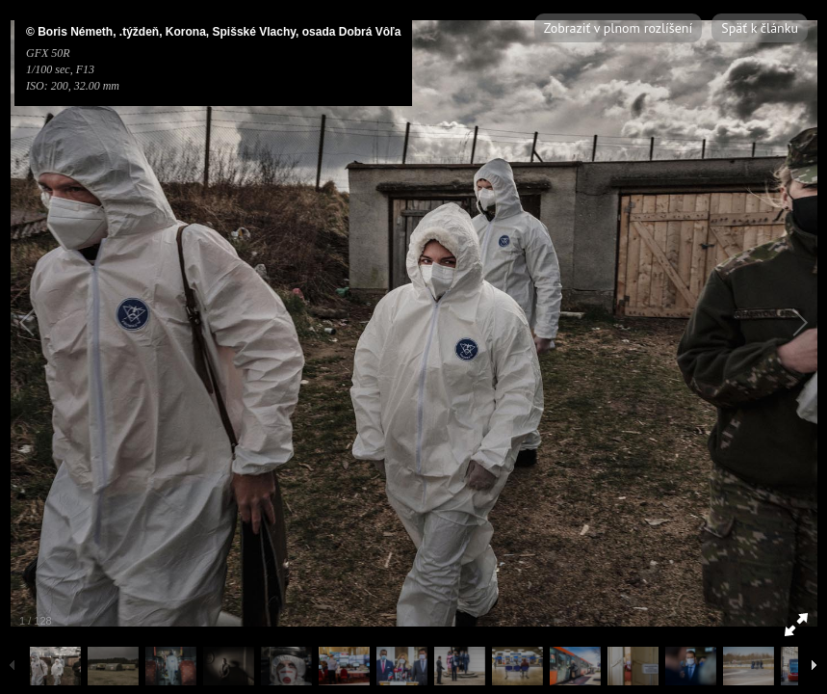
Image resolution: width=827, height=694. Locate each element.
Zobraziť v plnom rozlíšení (618, 28)
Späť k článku (759, 28)
